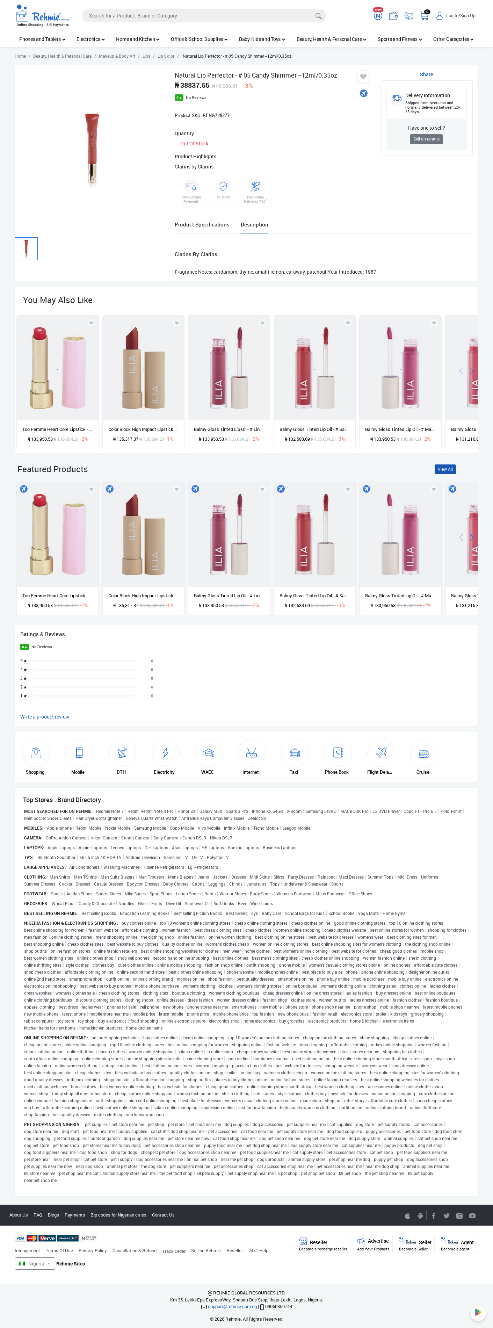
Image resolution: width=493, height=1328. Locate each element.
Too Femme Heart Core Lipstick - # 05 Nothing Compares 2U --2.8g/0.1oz (57, 429)
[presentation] (461, 370)
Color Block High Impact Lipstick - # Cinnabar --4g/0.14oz (143, 429)
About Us (18, 1215)
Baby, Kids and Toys (262, 39)
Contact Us (163, 1215)
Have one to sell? (426, 127)
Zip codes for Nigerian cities (118, 1215)
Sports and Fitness (400, 39)
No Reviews (196, 97)
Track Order (174, 1251)
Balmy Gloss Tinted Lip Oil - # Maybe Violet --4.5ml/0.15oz (400, 429)
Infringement (27, 1250)
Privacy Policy (93, 1250)
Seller (415, 1244)
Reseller (234, 1250)
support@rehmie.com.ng (232, 1306)
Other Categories (453, 39)
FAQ (38, 1215)
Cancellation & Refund (135, 1250)
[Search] (204, 16)
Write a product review (44, 716)
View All (445, 469)
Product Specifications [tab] (202, 224)
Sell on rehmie (426, 139)
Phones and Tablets (42, 39)
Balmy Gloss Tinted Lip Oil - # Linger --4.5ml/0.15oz (229, 429)
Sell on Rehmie (206, 1250)
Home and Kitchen (138, 39)
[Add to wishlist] (91, 489)
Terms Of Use (59, 1250)
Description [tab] (254, 224)
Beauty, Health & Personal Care (332, 39)
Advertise (373, 1244)
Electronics (91, 39)
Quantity (184, 133)
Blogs (53, 1215)
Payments (75, 1215)
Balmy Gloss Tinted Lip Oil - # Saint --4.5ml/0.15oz (315, 429)
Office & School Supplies (199, 39)
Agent (457, 1244)
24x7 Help (258, 1250)
